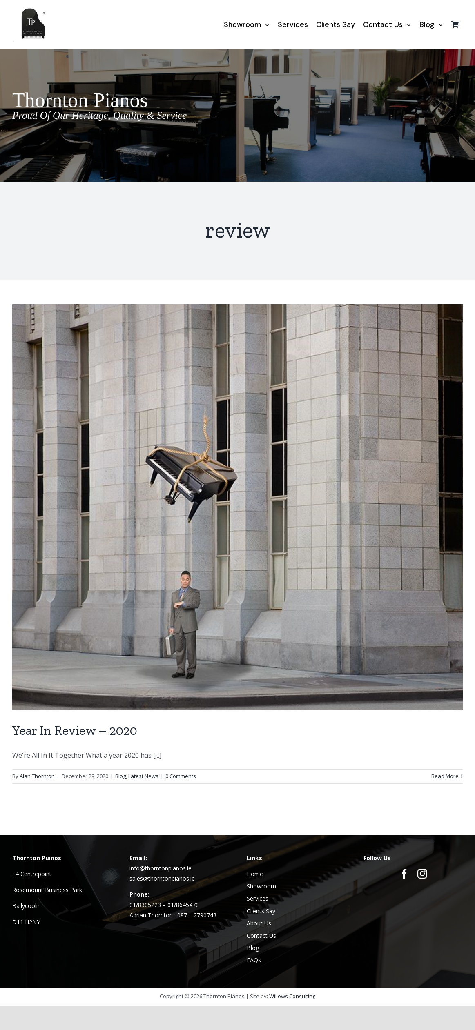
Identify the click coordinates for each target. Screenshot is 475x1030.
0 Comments (180, 776)
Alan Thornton (37, 776)
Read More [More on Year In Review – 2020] (445, 776)
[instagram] (422, 874)
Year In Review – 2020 (74, 730)
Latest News (143, 776)
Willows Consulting (292, 996)
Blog (120, 776)
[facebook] (404, 874)
